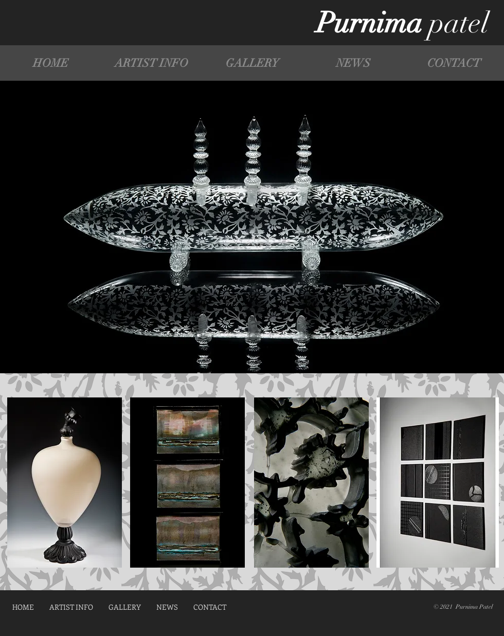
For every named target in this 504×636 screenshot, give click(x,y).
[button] (252, 63)
